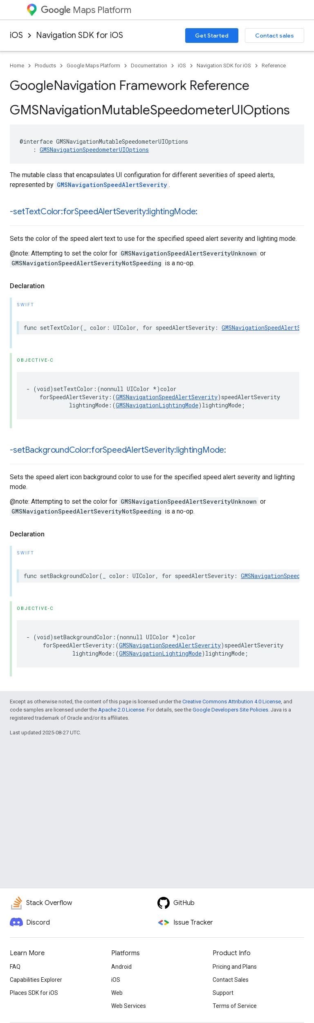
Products (45, 65)
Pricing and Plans (235, 966)
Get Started (212, 35)
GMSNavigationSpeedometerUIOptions (94, 149)
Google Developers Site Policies (230, 710)
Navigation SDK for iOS (79, 35)
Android (121, 966)
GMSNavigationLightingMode (157, 405)
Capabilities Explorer (36, 979)
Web (117, 993)
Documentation (149, 65)
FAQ (15, 966)
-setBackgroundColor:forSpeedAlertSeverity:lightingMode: (118, 450)
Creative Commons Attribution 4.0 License (231, 701)
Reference (274, 65)
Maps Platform (86, 10)
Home (17, 65)
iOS (16, 35)
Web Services (128, 1006)
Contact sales (274, 35)
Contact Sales (231, 979)
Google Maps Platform (93, 65)
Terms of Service (235, 1006)
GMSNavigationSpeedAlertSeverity (112, 185)
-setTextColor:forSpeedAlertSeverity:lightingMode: (103, 212)
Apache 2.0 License (121, 710)
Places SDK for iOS (34, 993)
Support (223, 993)
